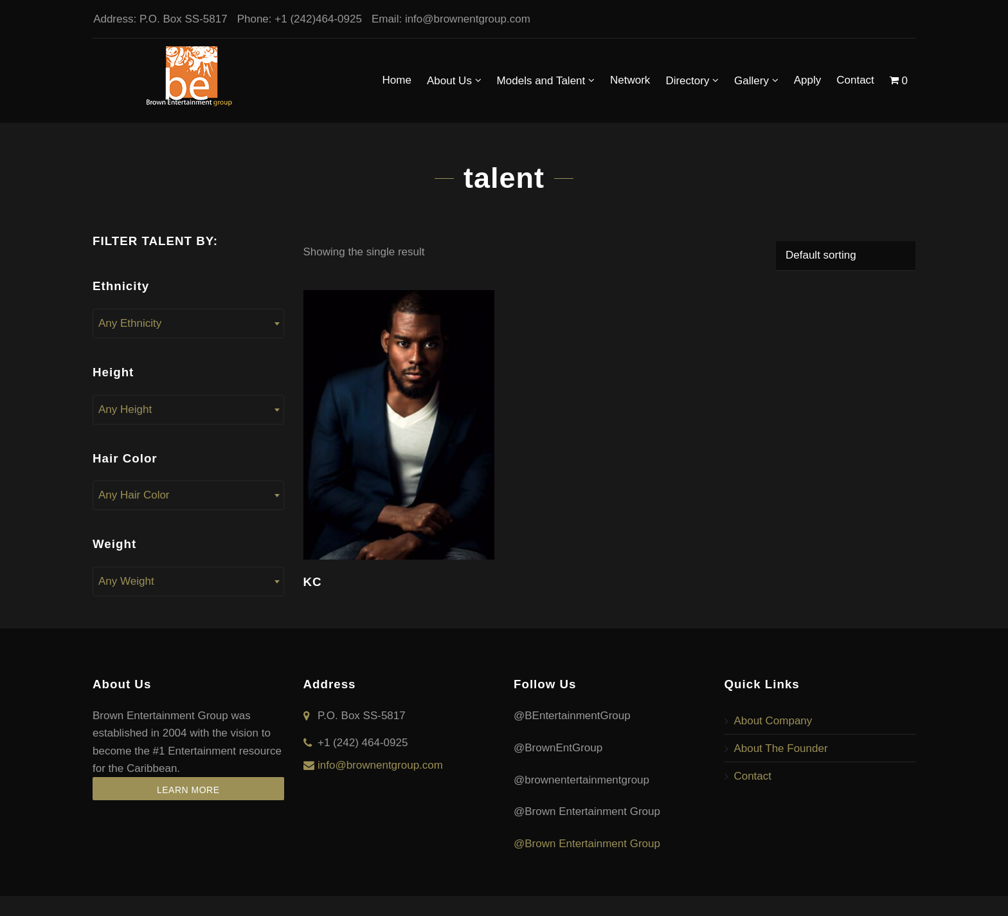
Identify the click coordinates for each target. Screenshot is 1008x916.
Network (630, 80)
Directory (692, 80)
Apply (808, 80)
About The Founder (781, 748)
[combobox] (188, 323)
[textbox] (188, 323)
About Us (454, 80)
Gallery (756, 80)
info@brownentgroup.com (467, 19)
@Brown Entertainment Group (587, 844)
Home (396, 80)
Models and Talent (546, 80)
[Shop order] (845, 256)
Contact (855, 80)
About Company (773, 721)
